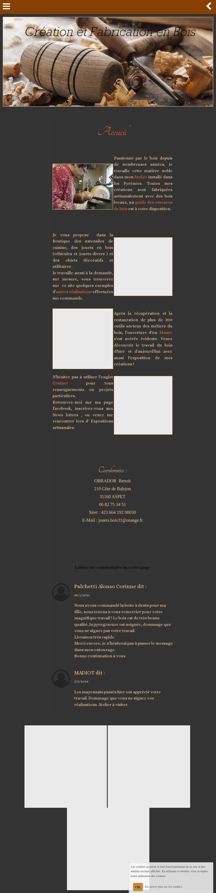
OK (138, 887)
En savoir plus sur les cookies (163, 886)
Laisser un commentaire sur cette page (112, 567)
